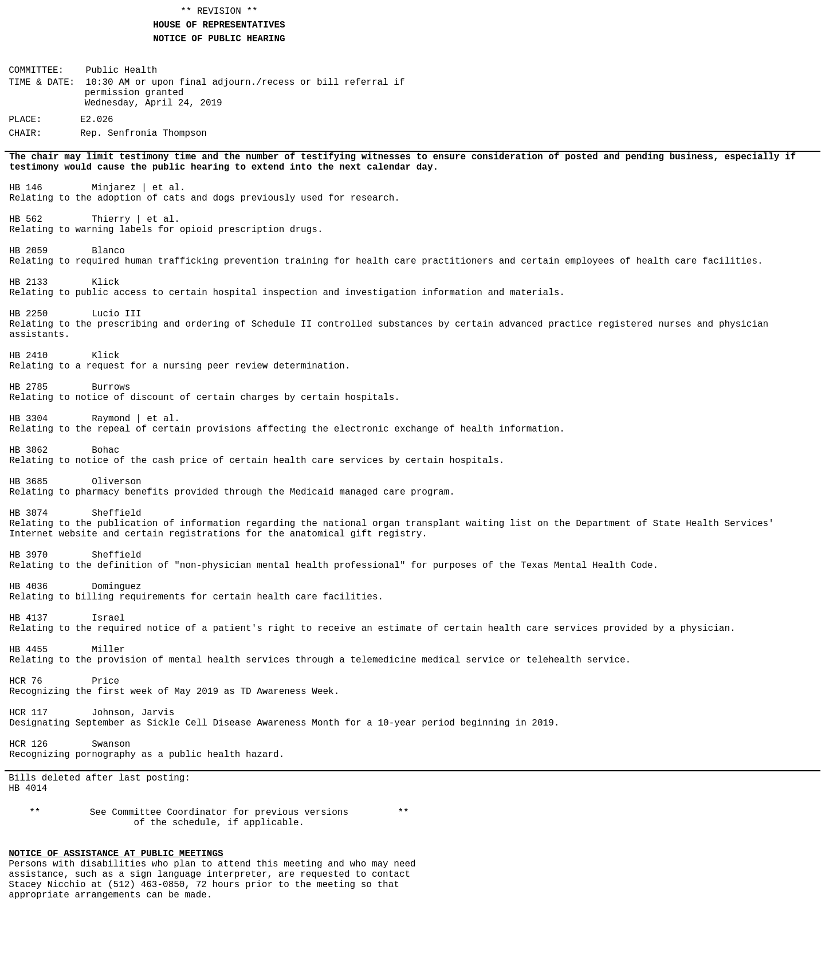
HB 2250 (28, 314)
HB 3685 (28, 482)
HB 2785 (28, 387)
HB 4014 (28, 788)
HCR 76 (25, 681)
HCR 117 (28, 713)
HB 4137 (28, 618)
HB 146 (25, 188)
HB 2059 (28, 251)
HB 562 (25, 219)
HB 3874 (28, 513)
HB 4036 (28, 587)
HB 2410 (28, 356)
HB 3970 (28, 555)
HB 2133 (28, 282)
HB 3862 (28, 450)
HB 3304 (28, 419)
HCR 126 (28, 744)
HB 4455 (28, 650)
